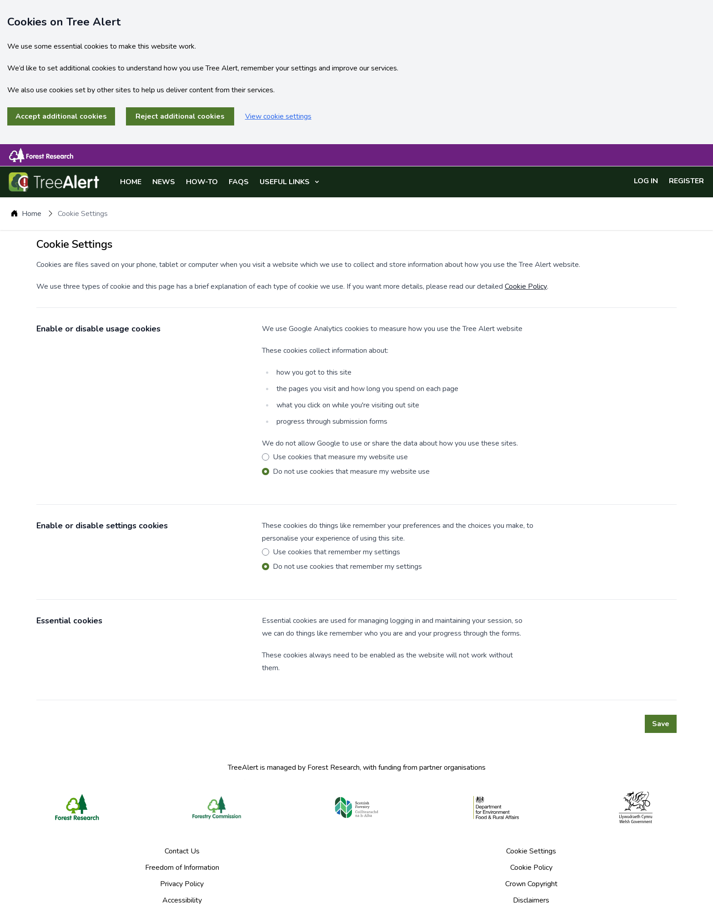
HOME (130, 182)
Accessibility (182, 900)
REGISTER (686, 181)
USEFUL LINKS (290, 182)
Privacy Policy (182, 884)
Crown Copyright (531, 884)
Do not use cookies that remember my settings (347, 567)
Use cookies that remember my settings (336, 552)
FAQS (239, 182)
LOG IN (646, 181)
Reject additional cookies (180, 116)
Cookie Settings (531, 851)
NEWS (163, 182)
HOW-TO (202, 182)
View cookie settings (278, 116)
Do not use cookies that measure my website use (351, 472)
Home (31, 214)
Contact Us (182, 851)
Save (660, 724)
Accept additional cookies (61, 116)
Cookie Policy (526, 286)
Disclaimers (531, 900)
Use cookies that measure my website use (340, 457)
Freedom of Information (182, 868)
